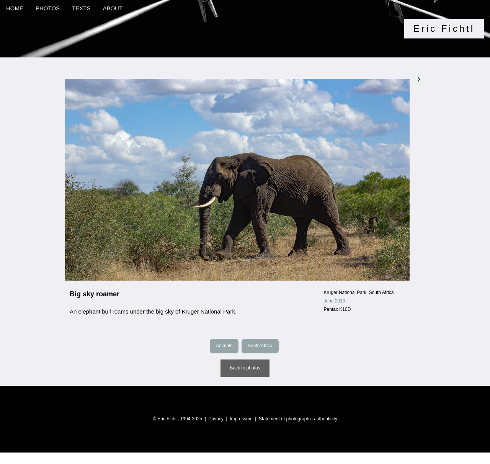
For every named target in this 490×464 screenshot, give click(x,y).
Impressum (241, 419)
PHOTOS (48, 8)
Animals (224, 345)
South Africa (260, 345)
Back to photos (245, 368)
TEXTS (81, 8)
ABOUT (112, 8)
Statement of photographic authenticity (298, 419)
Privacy (215, 419)
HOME (14, 8)
